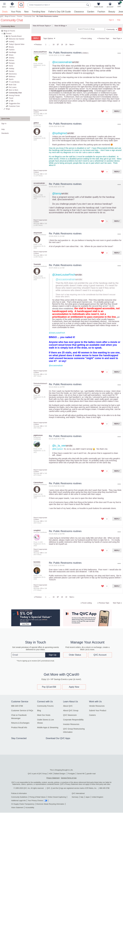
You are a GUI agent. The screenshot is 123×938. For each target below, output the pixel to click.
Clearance (79, 11)
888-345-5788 (17, 706)
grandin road (91, 774)
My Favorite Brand (14, 36)
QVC (1, 16)
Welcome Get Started (16, 39)
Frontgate (71, 774)
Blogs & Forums (10, 16)
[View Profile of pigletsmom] (38, 435)
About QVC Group (70, 710)
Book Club (12, 85)
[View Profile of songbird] (37, 530)
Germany (75, 797)
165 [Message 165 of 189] (41, 374)
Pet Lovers (12, 87)
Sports (11, 79)
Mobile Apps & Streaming (47, 727)
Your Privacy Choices (35, 801)
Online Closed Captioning (57, 797)
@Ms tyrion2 (57, 449)
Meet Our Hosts (43, 715)
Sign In (111, 20)
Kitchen (11, 60)
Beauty (111, 11)
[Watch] (12, 5)
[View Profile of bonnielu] (37, 562)
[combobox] (56, 4)
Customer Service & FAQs (22, 710)
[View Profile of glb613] (36, 123)
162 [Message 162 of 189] (41, 174)
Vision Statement (17, 807)
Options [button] (119, 53)
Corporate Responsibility (73, 720)
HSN (50, 774)
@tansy (56, 193)
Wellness (12, 77)
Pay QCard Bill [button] (49, 687)
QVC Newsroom (70, 715)
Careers (92, 715)
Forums (19, 16)
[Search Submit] (88, 4)
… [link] (49, 45)
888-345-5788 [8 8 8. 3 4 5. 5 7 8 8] (104, 788)
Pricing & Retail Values (37, 797)
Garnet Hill (81, 774)
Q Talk (11, 101)
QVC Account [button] (99, 655)
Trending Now (38, 11)
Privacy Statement (53, 778)
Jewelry (11, 58)
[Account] (110, 5)
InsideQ (11, 42)
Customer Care (14, 106)
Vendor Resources (96, 706)
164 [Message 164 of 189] (41, 255)
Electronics (13, 74)
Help (118, 20)
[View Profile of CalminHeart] (38, 483)
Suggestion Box (14, 103)
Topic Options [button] (48, 38)
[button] (4, 5)
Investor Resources (71, 724)
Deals (5, 11)
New (26, 11)
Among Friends (14, 95)
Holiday (11, 68)
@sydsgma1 (59, 133)
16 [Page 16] (53, 45)
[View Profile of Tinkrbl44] (37, 264)
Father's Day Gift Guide (59, 11)
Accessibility (29, 807)
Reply (117, 111)
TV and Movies (14, 82)
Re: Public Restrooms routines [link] (47, 16)
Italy (81, 797)
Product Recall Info (19, 727)
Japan (87, 797)
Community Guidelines (19, 797)
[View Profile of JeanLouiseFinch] (40, 52)
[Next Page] (72, 44)
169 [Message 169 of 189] (41, 553)
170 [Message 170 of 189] (41, 588)
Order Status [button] (75, 655)
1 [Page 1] (45, 45)
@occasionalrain (62, 62)
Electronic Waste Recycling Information (50, 804)
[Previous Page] (37, 44)
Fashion (101, 11)
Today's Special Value (16, 44)
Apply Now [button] (74, 687)
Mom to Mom (13, 90)
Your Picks (16, 11)
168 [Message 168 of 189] (41, 521)
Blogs (8, 109)
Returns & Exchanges (20, 723)
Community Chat (29, 16)
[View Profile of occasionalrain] (39, 183)
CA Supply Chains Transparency (22, 804)
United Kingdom (97, 797)
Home (11, 66)
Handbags (12, 52)
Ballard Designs (60, 774)
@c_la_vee (59, 445)
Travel (11, 98)
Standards (5, 133)
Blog (39, 710)
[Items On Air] (98, 5)
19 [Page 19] (66, 45)
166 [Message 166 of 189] (41, 426)
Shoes (11, 55)
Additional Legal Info (18, 801)
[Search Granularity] (111, 29)
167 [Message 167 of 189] (41, 473)
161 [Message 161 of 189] (41, 113)
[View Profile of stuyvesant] (38, 233)
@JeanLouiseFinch (63, 274)
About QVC (68, 706)
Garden (90, 11)
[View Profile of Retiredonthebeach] (40, 383)
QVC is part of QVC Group (37, 774)
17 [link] (58, 45)
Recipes (11, 63)
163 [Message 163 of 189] (41, 223)
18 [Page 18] (62, 45)
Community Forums (45, 706)
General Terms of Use (69, 778)
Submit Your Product (97, 710)
